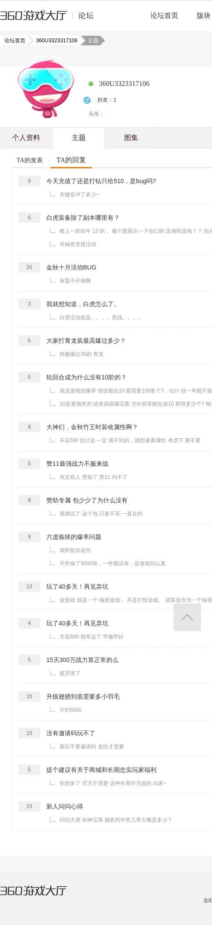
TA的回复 (71, 160)
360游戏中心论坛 (50, 19)
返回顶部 (187, 617)
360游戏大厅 (42, 896)
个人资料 (26, 137)
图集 (131, 137)
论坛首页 (164, 15)
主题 (79, 137)
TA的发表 (30, 160)
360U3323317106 (54, 40)
